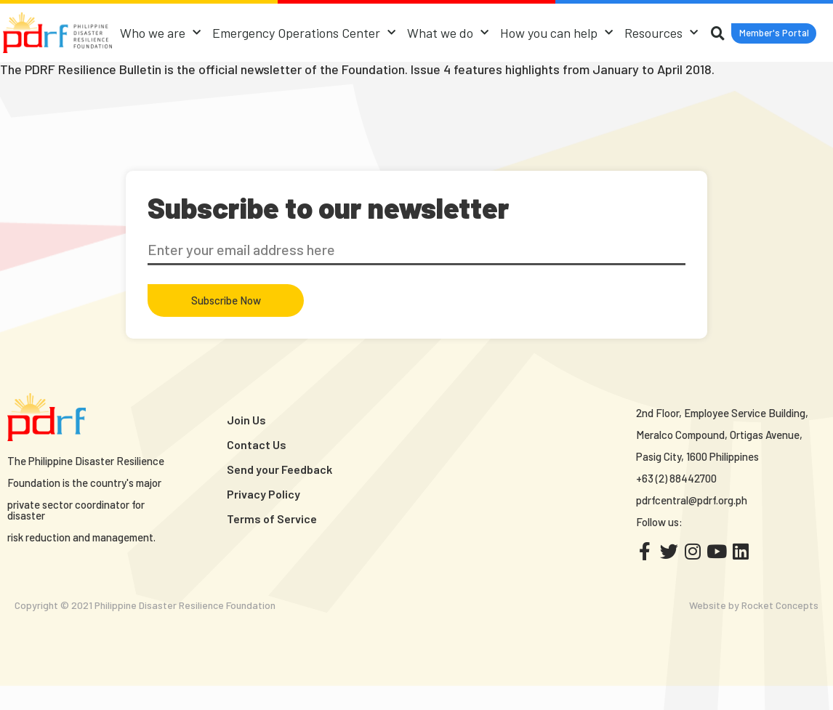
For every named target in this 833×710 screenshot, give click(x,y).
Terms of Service (272, 542)
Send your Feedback (279, 493)
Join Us (246, 444)
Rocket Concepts (779, 629)
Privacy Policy (263, 518)
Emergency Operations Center (346, 29)
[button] (465, 71)
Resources (704, 29)
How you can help (599, 29)
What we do (490, 29)
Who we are (203, 29)
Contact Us (256, 468)
